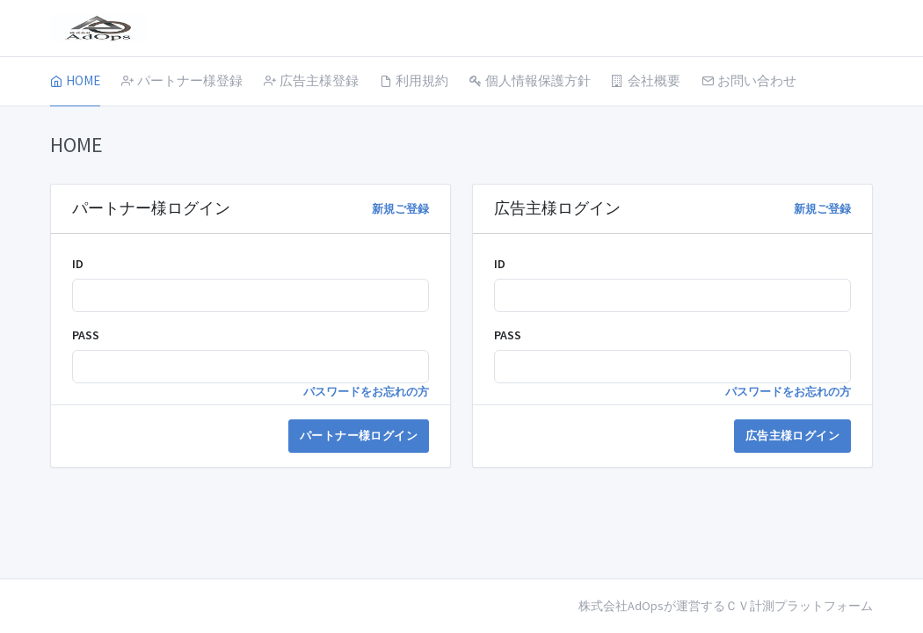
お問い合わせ (748, 80)
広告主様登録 (311, 80)
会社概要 (646, 80)
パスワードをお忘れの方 (366, 391)
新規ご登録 (400, 208)
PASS (85, 335)
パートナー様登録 (182, 80)
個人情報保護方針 (530, 80)
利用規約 (414, 80)
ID (78, 264)
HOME (75, 80)
